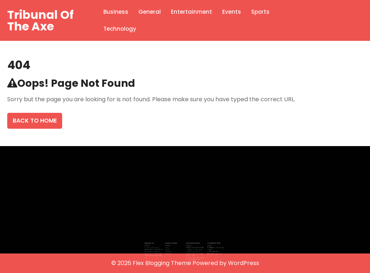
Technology (119, 29)
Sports (260, 12)
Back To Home (35, 120)
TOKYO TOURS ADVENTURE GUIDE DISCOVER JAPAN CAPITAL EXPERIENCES (193, 248)
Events (231, 12)
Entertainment (191, 12)
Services (171, 250)
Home (170, 247)
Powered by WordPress (226, 263)
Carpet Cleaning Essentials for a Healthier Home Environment (193, 257)
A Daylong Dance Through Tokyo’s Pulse (193, 253)
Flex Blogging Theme (163, 263)
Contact (171, 252)
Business (115, 12)
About (170, 248)
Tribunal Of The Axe (40, 20)
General (149, 12)
